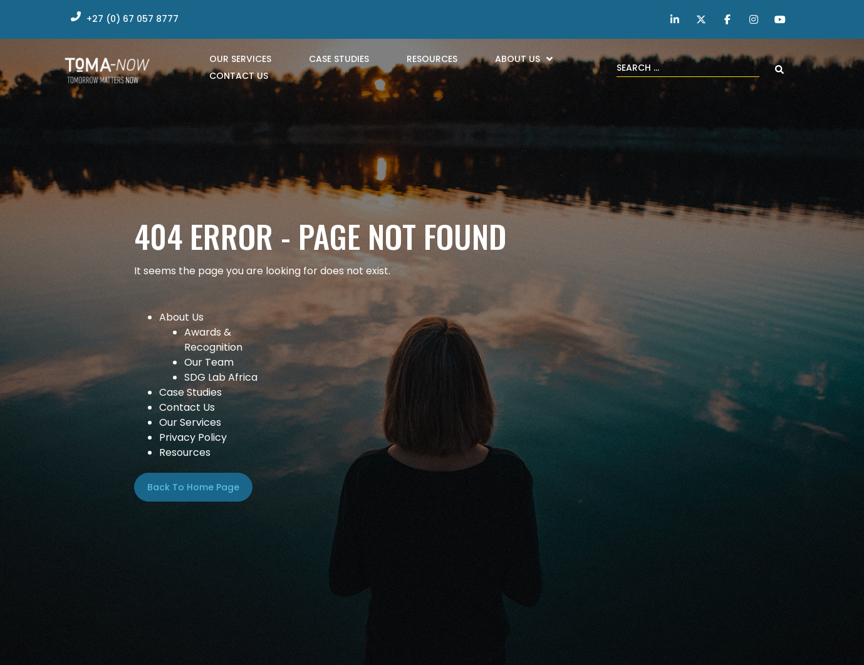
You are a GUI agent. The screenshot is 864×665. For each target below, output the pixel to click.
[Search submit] (779, 69)
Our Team (209, 362)
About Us (181, 317)
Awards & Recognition (213, 339)
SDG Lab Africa (221, 377)
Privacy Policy (193, 437)
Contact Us (187, 407)
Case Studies (190, 392)
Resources (185, 452)
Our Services (190, 422)
